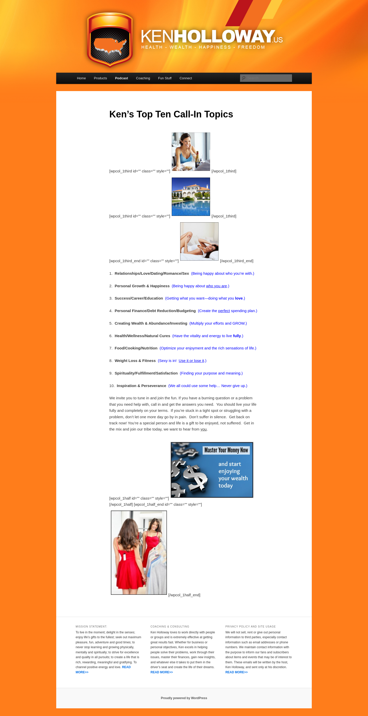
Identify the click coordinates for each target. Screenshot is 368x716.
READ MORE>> (162, 672)
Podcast (121, 78)
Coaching (143, 78)
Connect (186, 78)
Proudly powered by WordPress (184, 698)
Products (100, 78)
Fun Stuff (165, 78)
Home (81, 78)
